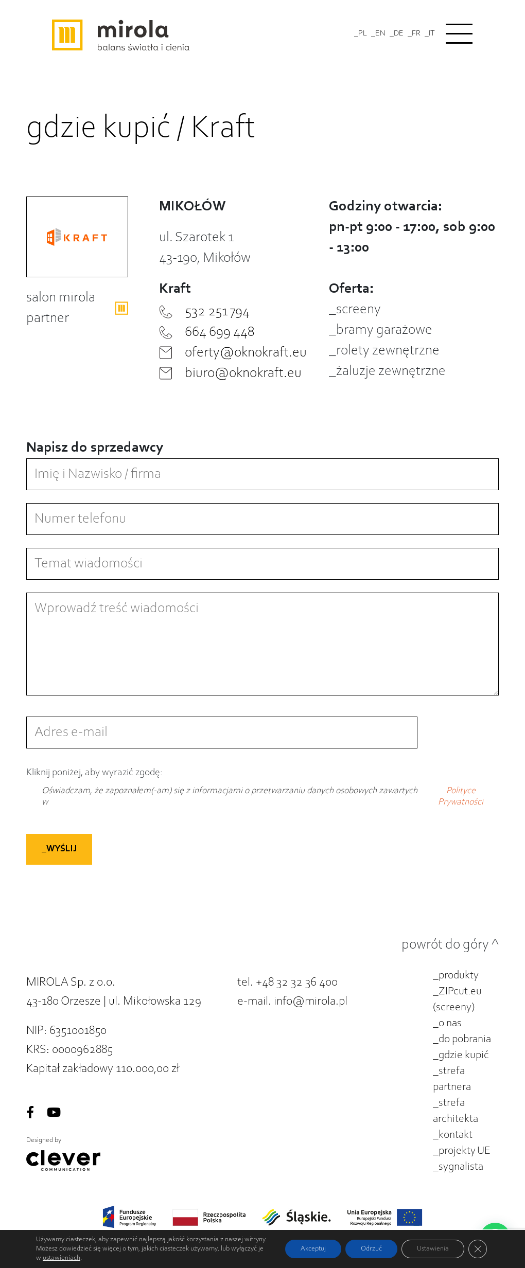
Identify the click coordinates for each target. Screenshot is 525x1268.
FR (416, 33)
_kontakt (452, 1135)
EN (380, 33)
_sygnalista (458, 1167)
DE (399, 33)
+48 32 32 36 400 (297, 982)
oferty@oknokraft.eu (246, 353)
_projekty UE (462, 1151)
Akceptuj (313, 1249)
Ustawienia (433, 1249)
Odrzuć (371, 1249)
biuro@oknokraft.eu (243, 373)
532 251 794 (217, 312)
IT (432, 33)
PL (362, 33)
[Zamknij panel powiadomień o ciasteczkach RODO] (477, 1249)
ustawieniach (61, 1258)
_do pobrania (462, 1039)
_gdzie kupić (461, 1055)
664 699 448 (219, 332)
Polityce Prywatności (460, 797)
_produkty (456, 975)
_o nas (447, 1023)
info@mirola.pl (310, 1001)
